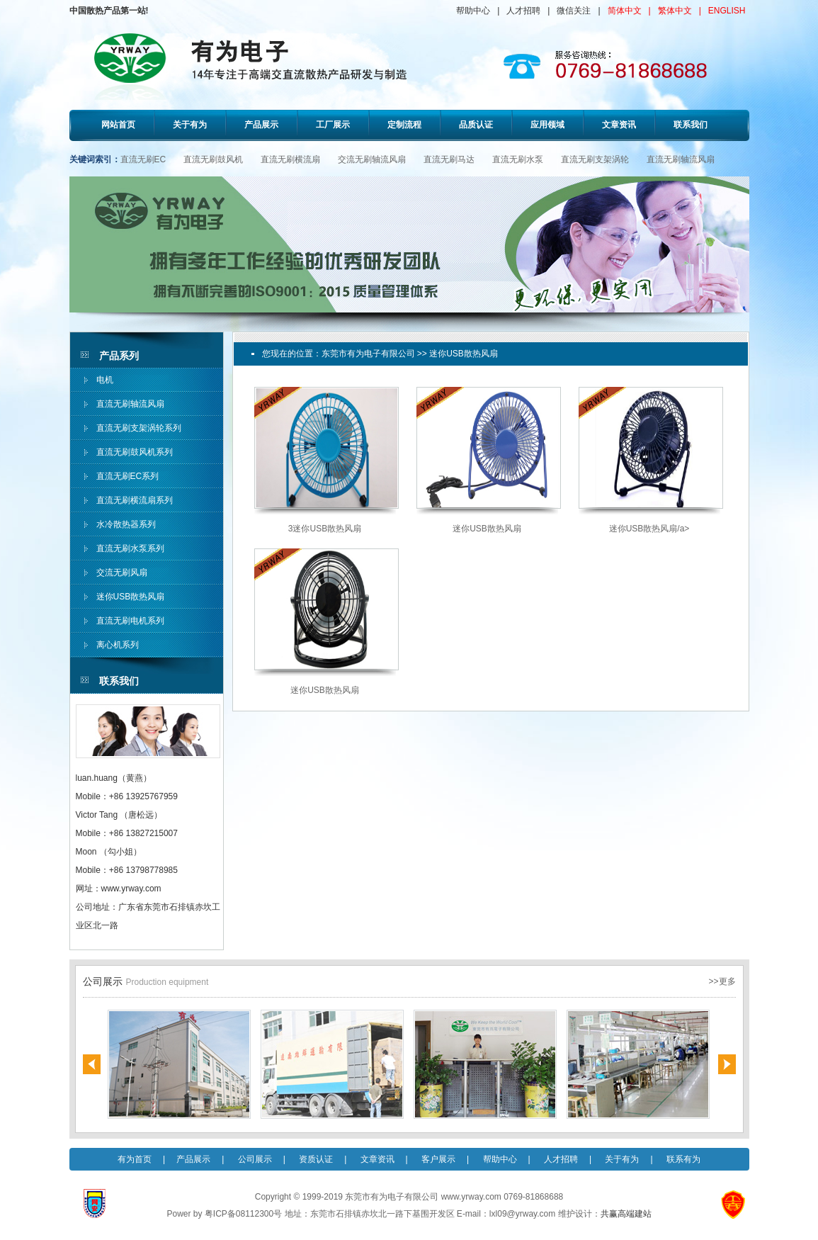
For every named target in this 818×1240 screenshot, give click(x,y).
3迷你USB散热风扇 (324, 529)
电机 (104, 380)
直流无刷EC (143, 159)
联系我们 (691, 125)
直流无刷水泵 (517, 159)
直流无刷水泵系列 (130, 548)
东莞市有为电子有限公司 (368, 354)
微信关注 (574, 11)
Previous (92, 1064)
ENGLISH (727, 11)
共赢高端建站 (626, 1214)
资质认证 (316, 1159)
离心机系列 (117, 645)
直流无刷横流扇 (290, 159)
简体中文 (625, 11)
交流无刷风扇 (121, 572)
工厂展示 (333, 125)
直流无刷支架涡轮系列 (138, 428)
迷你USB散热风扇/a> (649, 529)
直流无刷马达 (449, 159)
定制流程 (404, 125)
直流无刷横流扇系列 (134, 500)
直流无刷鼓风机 (213, 159)
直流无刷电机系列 (130, 621)
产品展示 (261, 125)
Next (727, 1064)
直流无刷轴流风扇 (681, 159)
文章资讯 (619, 125)
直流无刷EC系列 (127, 476)
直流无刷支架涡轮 (595, 159)
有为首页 (135, 1159)
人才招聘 (523, 11)
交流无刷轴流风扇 (372, 159)
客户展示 (438, 1159)
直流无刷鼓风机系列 (134, 452)
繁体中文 (675, 11)
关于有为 (190, 125)
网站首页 (118, 125)
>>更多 (721, 981)
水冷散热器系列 (126, 524)
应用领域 (547, 125)
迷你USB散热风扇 (130, 597)
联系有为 (683, 1159)
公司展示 (255, 1159)
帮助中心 (473, 11)
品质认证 (476, 125)
